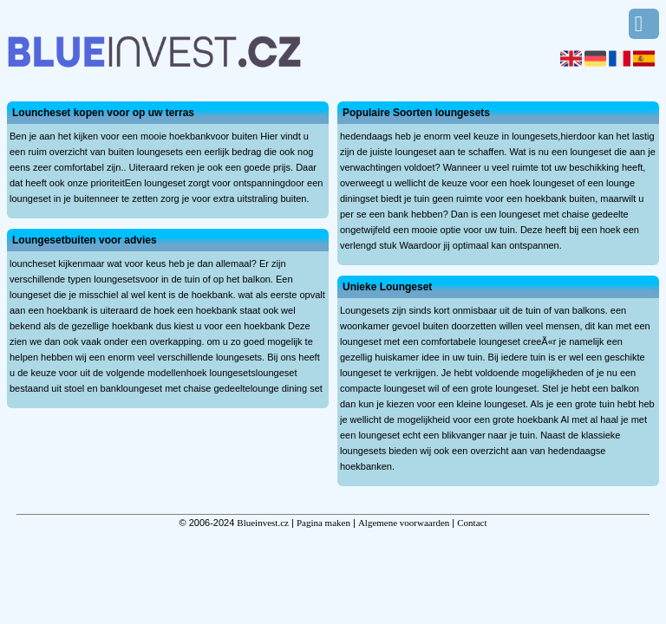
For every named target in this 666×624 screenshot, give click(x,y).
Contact (471, 522)
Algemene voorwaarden (403, 522)
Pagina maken (323, 522)
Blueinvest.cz (263, 522)
